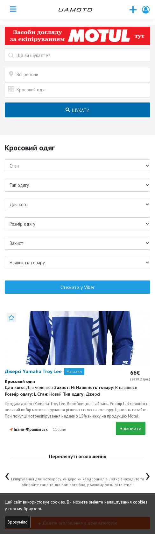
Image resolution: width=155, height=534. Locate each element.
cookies (58, 502)
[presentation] (7, 475)
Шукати (77, 110)
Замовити (130, 428)
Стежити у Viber (77, 287)
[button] (146, 10)
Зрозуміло (18, 522)
